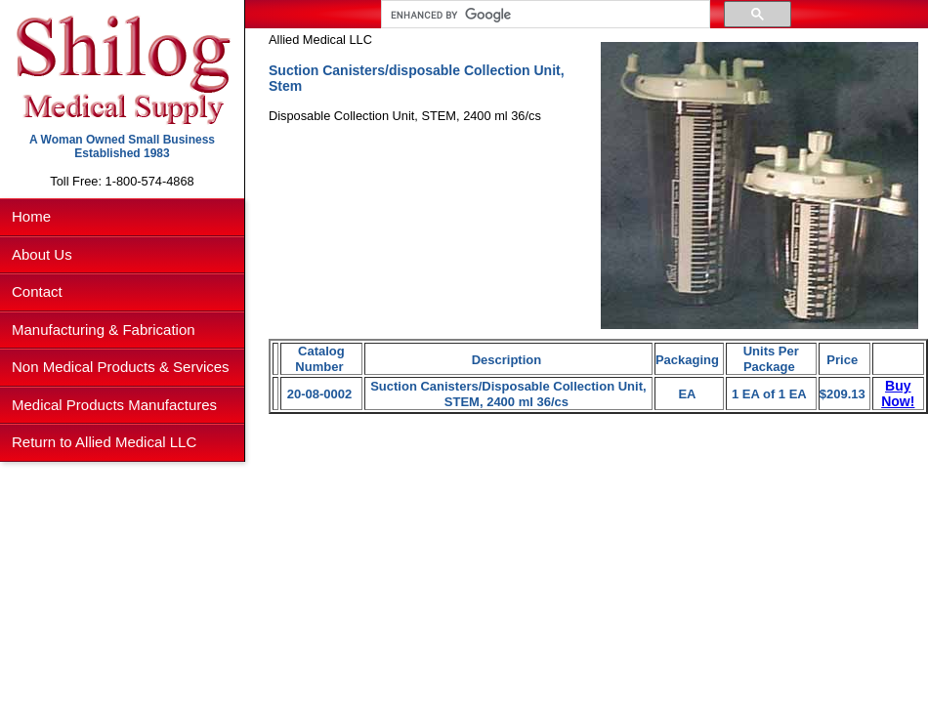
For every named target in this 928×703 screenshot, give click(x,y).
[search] (543, 14)
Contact (37, 291)
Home (31, 216)
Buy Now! (897, 393)
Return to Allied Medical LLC (104, 442)
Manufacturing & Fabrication (103, 329)
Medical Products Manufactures (114, 404)
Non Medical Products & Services (121, 366)
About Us (42, 254)
